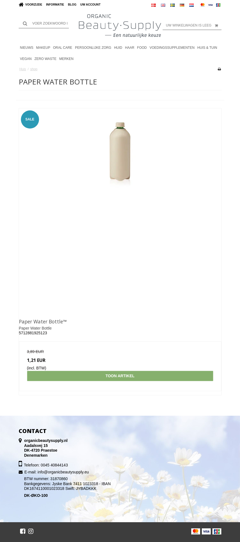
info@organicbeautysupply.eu (63, 472)
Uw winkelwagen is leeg (193, 25)
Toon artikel (119, 376)
